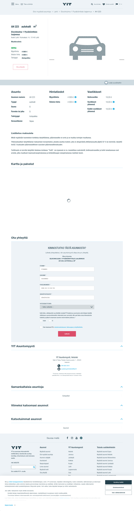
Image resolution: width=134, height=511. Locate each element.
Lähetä (67, 334)
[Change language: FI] (119, 4)
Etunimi (42, 266)
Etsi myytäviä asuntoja (46, 455)
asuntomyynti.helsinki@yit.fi (67, 369)
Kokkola (70, 461)
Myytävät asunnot (45, 452)
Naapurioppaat (44, 464)
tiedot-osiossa (64, 498)
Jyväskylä (71, 458)
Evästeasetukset (118, 487)
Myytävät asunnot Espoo (104, 452)
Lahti (69, 467)
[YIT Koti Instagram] (72, 437)
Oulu (69, 473)
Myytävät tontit (44, 470)
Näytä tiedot (9, 505)
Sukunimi (42, 275)
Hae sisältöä (15, 463)
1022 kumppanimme (16, 482)
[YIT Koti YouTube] (76, 437)
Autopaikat (67, 396)
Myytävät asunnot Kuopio (104, 470)
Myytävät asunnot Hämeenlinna (106, 458)
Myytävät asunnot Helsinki (104, 455)
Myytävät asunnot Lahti (104, 473)
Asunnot (67, 428)
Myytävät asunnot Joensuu (105, 461)
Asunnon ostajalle (45, 458)
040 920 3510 (63, 365)
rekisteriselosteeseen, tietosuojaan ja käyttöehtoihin (68, 327)
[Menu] (15, 4)
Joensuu (70, 455)
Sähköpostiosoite (45, 294)
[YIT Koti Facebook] (67, 437)
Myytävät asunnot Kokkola (104, 467)
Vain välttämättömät (118, 492)
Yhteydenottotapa (45, 303)
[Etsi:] (34, 467)
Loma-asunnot (44, 467)
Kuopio (70, 464)
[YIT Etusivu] (67, 4)
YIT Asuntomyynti (23, 346)
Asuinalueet (43, 461)
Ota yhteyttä (20, 67)
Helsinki (70, 452)
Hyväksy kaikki (118, 482)
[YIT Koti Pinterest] (81, 437)
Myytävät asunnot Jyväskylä (105, 464)
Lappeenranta (72, 470)
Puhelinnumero (44, 285)
